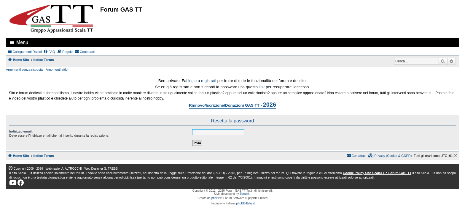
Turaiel (244, 193)
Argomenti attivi (57, 69)
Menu (22, 42)
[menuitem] (49, 51)
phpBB (215, 198)
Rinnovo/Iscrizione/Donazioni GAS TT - (232, 104)
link (262, 87)
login (192, 80)
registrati (208, 80)
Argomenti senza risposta (24, 69)
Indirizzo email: (21, 131)
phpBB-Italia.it (245, 203)
